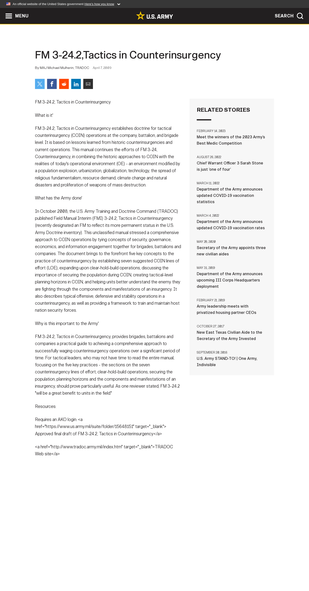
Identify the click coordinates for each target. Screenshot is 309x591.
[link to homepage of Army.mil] (154, 15)
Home (49, 570)
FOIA (184, 570)
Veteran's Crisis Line (245, 570)
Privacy (98, 570)
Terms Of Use (125, 570)
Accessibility (158, 570)
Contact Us (72, 570)
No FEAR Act (207, 570)
